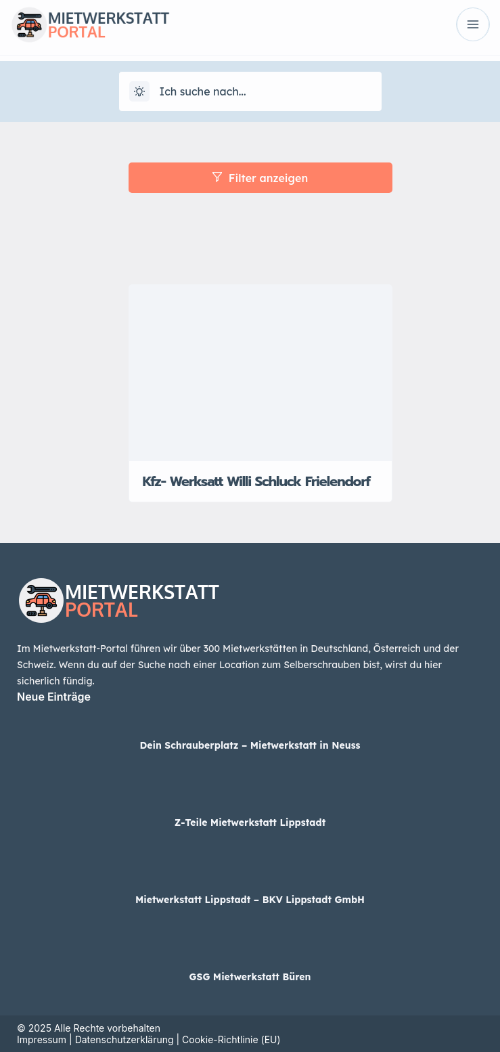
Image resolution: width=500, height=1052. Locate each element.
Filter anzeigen (260, 178)
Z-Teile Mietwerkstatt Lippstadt (250, 822)
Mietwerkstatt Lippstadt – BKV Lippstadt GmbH (250, 899)
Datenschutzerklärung (124, 1039)
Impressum (41, 1039)
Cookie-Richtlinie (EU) (231, 1039)
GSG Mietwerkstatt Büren (250, 977)
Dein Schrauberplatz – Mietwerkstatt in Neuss (249, 745)
